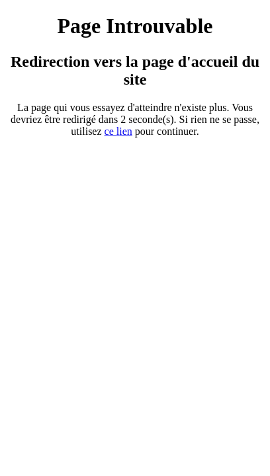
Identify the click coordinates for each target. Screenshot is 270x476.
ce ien (118, 131)
